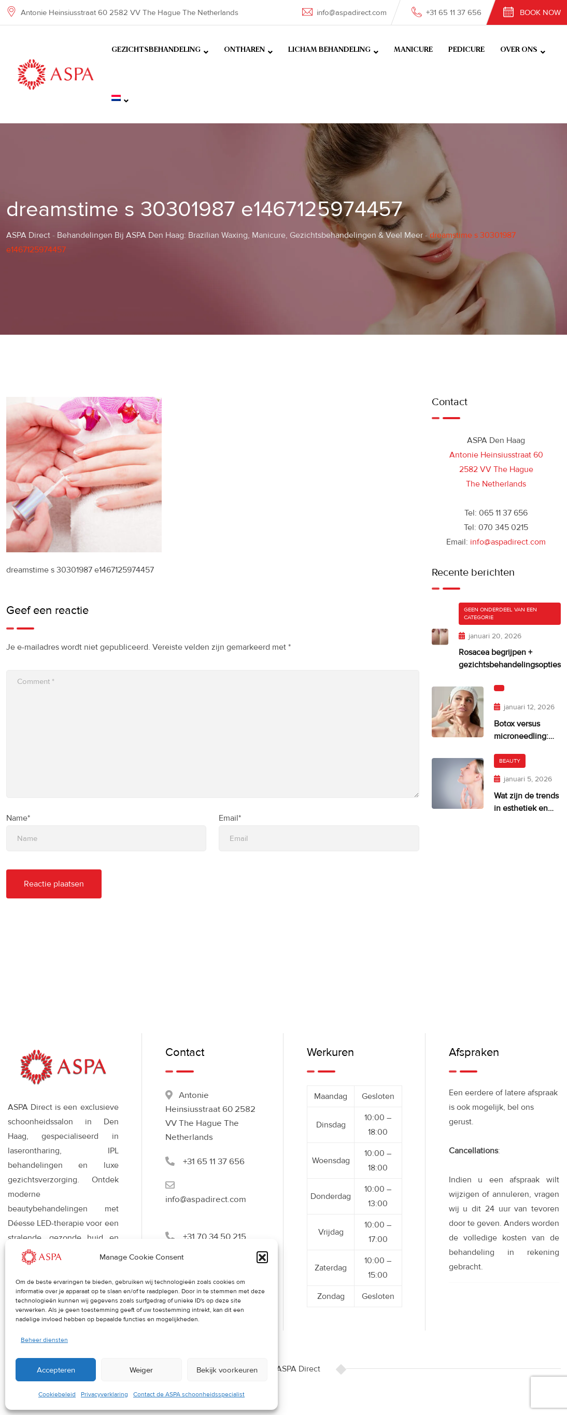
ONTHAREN (244, 49)
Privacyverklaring (104, 1394)
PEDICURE (466, 49)
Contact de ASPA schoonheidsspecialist (189, 1394)
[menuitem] (120, 98)
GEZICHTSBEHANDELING (156, 49)
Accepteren (56, 1370)
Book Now (540, 12)
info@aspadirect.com (352, 12)
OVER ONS (518, 49)
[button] (262, 1257)
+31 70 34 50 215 (214, 1236)
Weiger (141, 1370)
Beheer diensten (44, 1340)
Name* (18, 818)
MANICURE (413, 49)
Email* (230, 818)
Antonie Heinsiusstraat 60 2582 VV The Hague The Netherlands (496, 469)
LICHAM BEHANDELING (329, 49)
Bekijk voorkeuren (227, 1370)
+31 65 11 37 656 (453, 12)
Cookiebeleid (57, 1394)
